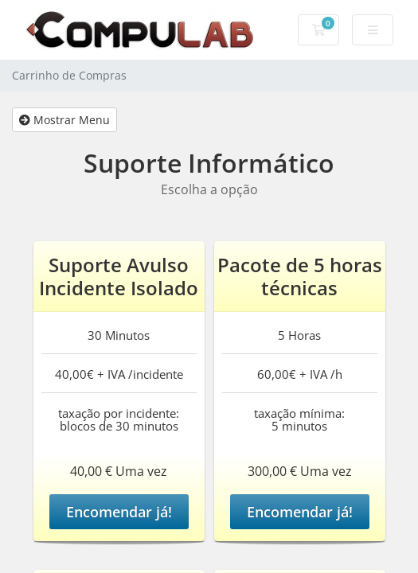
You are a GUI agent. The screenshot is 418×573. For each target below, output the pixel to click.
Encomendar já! (119, 511)
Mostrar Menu (64, 119)
